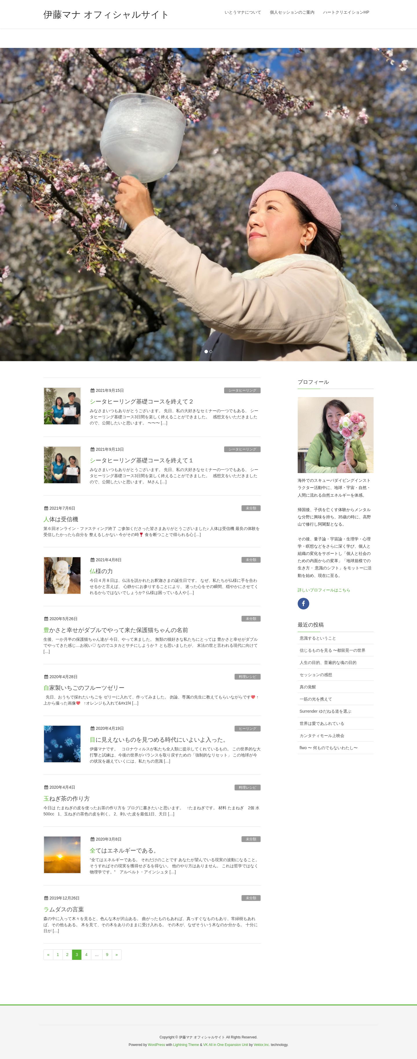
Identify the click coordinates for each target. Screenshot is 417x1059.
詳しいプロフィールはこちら (324, 590)
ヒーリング (247, 729)
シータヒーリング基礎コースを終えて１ (142, 460)
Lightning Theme (186, 1045)
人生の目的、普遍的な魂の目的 (328, 662)
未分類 (251, 508)
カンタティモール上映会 (322, 735)
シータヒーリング (242, 390)
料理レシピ (247, 677)
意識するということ (318, 638)
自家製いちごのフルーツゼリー (84, 688)
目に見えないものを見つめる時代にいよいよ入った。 (159, 739)
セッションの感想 (316, 674)
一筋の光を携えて (316, 699)
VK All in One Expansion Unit (225, 1045)
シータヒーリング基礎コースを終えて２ (142, 401)
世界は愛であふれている (322, 723)
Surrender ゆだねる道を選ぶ (325, 711)
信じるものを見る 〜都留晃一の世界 (333, 650)
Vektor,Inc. (262, 1045)
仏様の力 (101, 571)
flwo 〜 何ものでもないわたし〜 (329, 747)
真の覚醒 (308, 687)
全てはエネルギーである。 (124, 850)
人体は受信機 (60, 519)
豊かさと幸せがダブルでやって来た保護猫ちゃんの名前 (115, 630)
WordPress (156, 1045)
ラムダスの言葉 (63, 909)
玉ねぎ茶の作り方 (66, 798)
